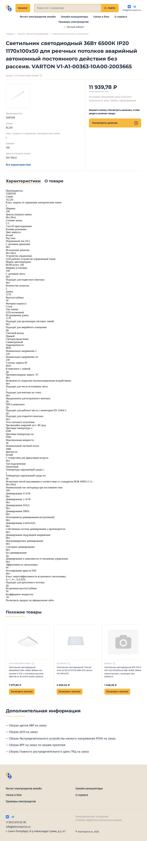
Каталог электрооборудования (33, 34)
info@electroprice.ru (131, 10)
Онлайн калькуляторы (74, 16)
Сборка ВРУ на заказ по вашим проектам (37, 745)
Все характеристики (18, 164)
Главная (10, 34)
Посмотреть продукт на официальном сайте (30, 600)
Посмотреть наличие (115, 123)
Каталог (23, 8)
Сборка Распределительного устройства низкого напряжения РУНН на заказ (62, 738)
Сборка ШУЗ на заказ (23, 732)
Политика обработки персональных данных (99, 820)
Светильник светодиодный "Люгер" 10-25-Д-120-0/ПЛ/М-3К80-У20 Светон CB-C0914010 (74, 670)
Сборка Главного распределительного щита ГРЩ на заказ (49, 751)
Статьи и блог (101, 16)
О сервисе (121, 16)
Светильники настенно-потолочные (70, 34)
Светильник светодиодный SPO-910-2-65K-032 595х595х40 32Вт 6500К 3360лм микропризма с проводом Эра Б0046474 (123, 672)
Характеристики (23, 181)
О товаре (54, 181)
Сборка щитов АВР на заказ (28, 725)
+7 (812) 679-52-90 (16, 822)
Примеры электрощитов (74, 21)
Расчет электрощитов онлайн (38, 16)
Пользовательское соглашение (92, 816)
